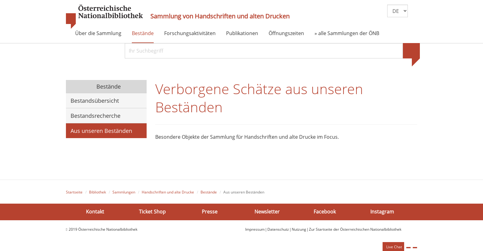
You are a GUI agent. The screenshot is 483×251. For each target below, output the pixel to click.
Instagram (382, 211)
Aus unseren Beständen (101, 130)
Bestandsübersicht (95, 100)
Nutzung (299, 229)
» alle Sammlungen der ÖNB (347, 33)
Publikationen (242, 33)
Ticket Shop (152, 211)
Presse (209, 211)
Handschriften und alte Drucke (168, 192)
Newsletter (267, 211)
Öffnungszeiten (286, 33)
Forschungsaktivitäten (190, 33)
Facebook (325, 211)
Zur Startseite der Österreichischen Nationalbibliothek (355, 229)
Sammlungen (123, 192)
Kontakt (95, 211)
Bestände (143, 33)
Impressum (255, 229)
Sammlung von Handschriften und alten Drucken (220, 16)
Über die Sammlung (98, 33)
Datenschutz (278, 229)
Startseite (74, 192)
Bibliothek (97, 192)
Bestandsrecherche (95, 115)
